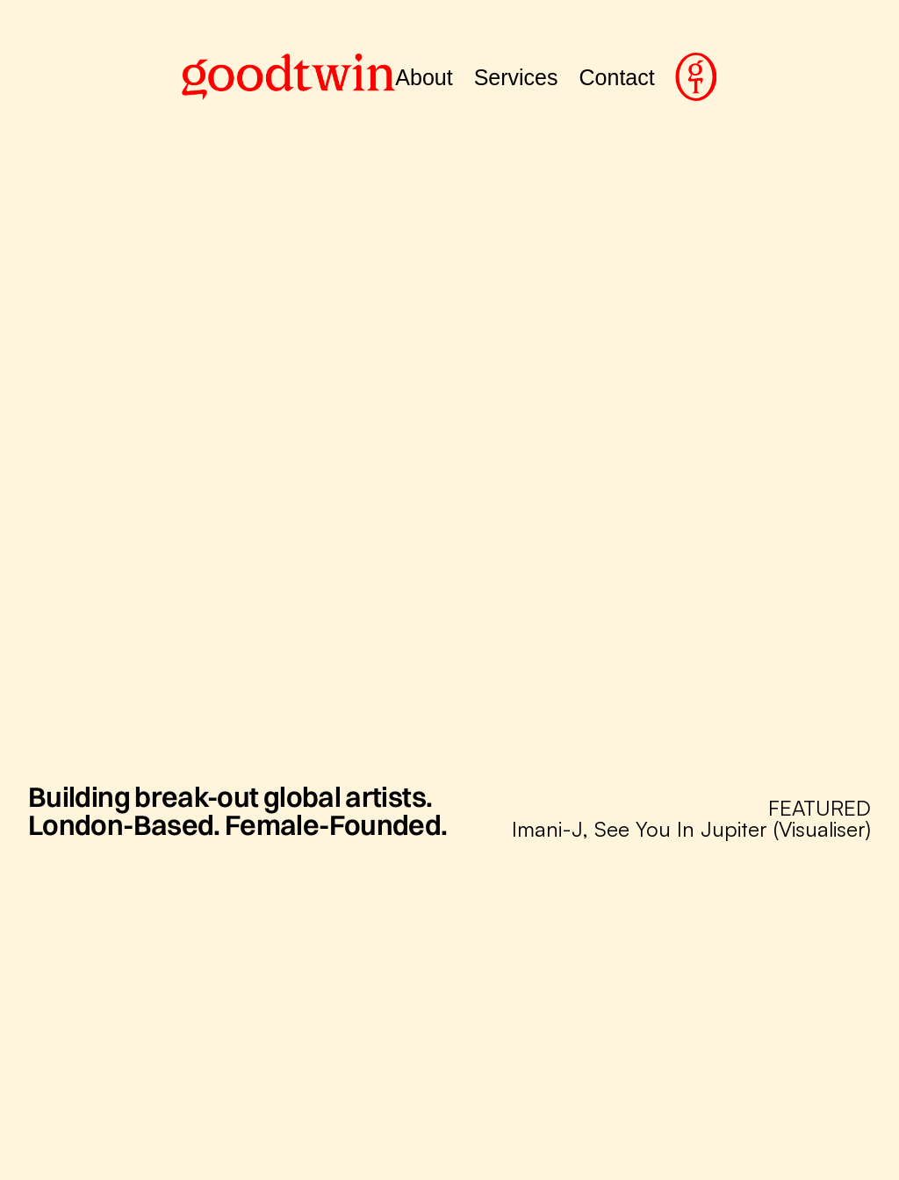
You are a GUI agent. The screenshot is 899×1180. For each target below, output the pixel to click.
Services (516, 77)
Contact (617, 77)
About (423, 77)
